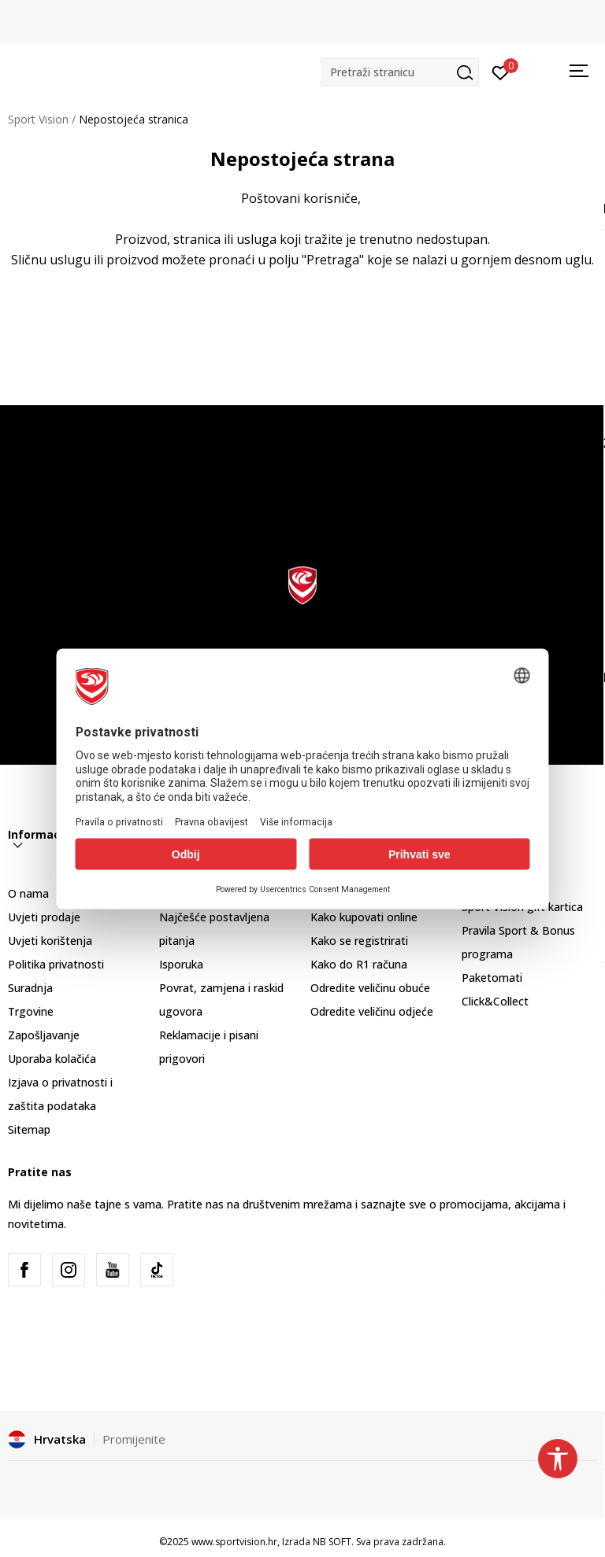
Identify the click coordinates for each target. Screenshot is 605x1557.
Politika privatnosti (56, 964)
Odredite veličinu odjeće (371, 1011)
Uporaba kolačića (52, 1058)
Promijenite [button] (133, 1439)
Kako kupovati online (364, 916)
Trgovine (31, 1011)
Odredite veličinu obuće (370, 987)
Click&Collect (495, 1001)
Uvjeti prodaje (44, 916)
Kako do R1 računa (358, 964)
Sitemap (29, 1129)
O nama (28, 893)
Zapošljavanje (44, 1035)
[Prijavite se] (500, 71)
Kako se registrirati (359, 940)
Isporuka (181, 964)
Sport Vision (38, 119)
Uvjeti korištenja (50, 940)
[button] (400, 72)
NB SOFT (332, 1541)
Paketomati (492, 977)
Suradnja (30, 987)
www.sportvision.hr (234, 1541)
